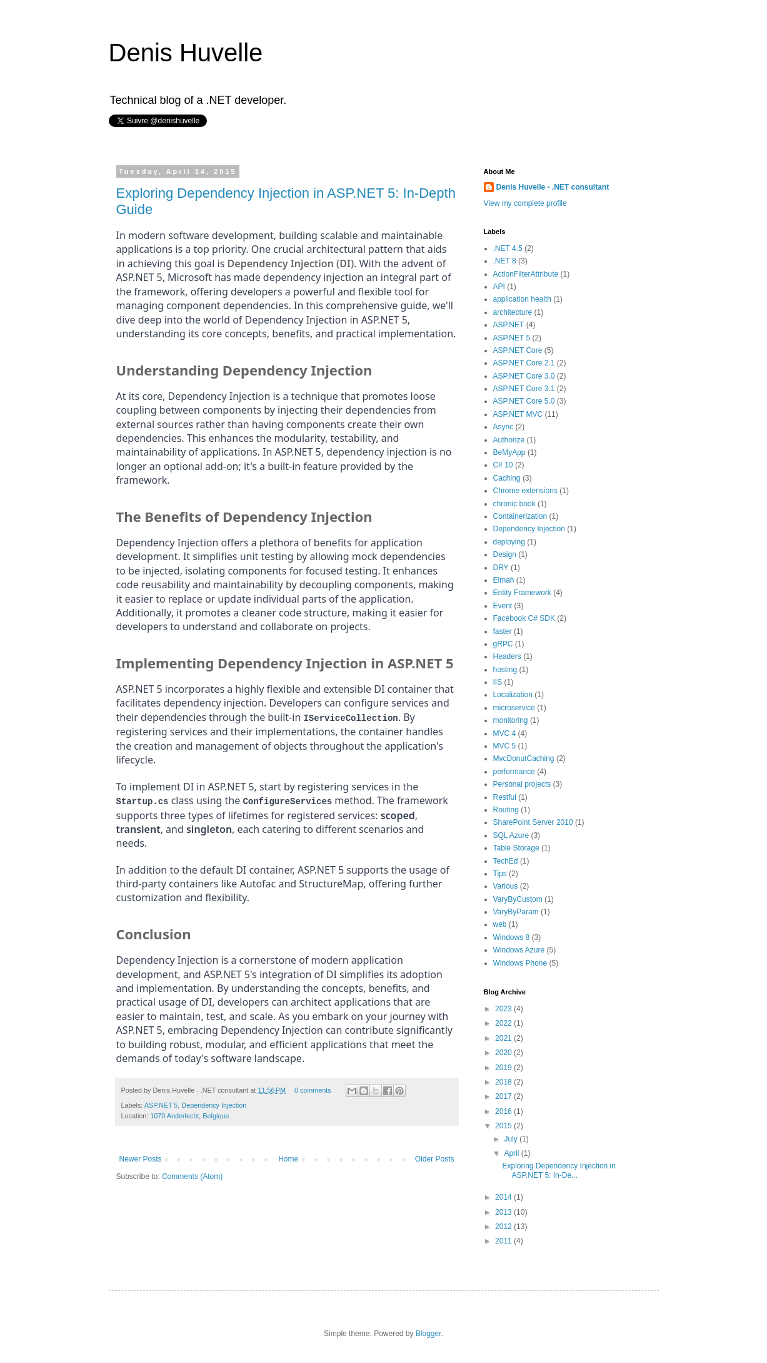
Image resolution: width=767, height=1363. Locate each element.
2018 (504, 1082)
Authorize (509, 440)
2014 (504, 1197)
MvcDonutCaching (523, 758)
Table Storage (516, 848)
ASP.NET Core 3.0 (524, 376)
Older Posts (434, 1157)
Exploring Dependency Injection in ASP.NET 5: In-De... (558, 1170)
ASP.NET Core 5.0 (524, 401)
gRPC (503, 644)
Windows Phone (520, 963)
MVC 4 (504, 733)
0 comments (312, 1088)
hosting (505, 669)
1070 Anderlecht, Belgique (189, 1114)
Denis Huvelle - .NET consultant (552, 187)
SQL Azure (511, 835)
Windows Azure (519, 950)
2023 (504, 1008)
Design (504, 554)
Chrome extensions (525, 490)
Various (505, 886)
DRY (501, 567)
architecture (513, 312)
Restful (504, 797)
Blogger (428, 1333)
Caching (507, 478)
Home (288, 1157)
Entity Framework (522, 592)
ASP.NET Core (518, 350)
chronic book (514, 503)
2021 (504, 1038)
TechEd (505, 861)
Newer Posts (140, 1157)
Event (503, 605)
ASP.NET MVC (518, 414)
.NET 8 (504, 261)
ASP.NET (508, 324)
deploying (509, 542)
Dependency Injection (213, 1104)
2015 (504, 1125)
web (500, 924)
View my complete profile (525, 203)
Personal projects (522, 784)
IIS (498, 682)
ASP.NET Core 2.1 (524, 363)
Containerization (520, 516)
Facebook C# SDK (524, 618)
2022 (504, 1023)
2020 (504, 1052)
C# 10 (503, 465)
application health (522, 299)
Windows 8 (511, 937)
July (511, 1139)
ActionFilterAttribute (526, 274)
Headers (507, 656)
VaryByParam (516, 911)
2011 (504, 1241)
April (512, 1153)
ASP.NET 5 (161, 1104)
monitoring (510, 720)
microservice (514, 707)
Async (503, 426)
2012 (504, 1226)
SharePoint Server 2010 (533, 822)
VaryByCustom (518, 899)
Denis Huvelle (186, 52)
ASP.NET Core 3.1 (524, 388)
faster (502, 631)
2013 (504, 1212)
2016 (504, 1111)
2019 (504, 1067)
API (499, 286)
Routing (506, 809)
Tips (500, 873)
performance (514, 771)
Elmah (503, 580)
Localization (513, 694)
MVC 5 (504, 746)
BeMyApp (509, 452)
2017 (504, 1096)
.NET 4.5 (508, 248)
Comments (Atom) (192, 1175)
